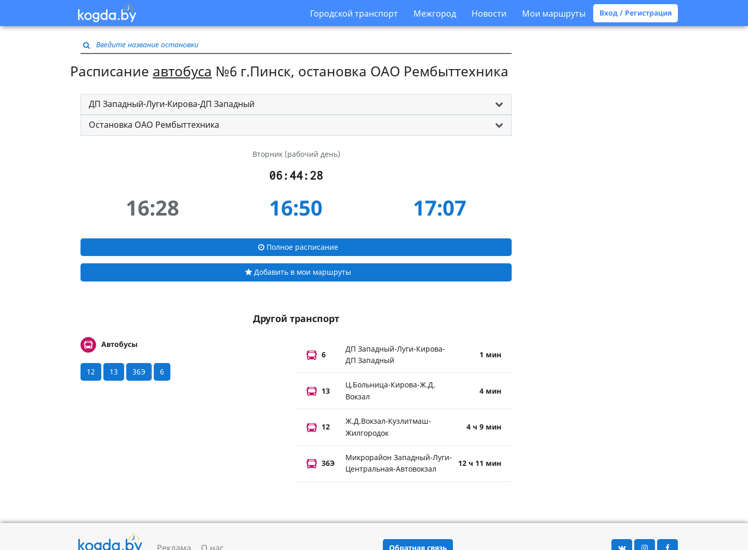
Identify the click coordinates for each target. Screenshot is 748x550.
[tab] (296, 104)
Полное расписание (298, 247)
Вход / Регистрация (635, 13)
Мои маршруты (553, 13)
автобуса (182, 71)
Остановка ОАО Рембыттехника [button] (154, 124)
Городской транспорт (354, 13)
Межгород (434, 13)
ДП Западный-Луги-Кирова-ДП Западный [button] (172, 104)
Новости (489, 13)
